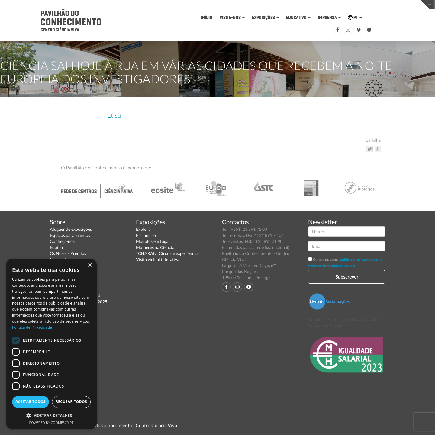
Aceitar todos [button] (30, 401)
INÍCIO (206, 17)
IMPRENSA (329, 17)
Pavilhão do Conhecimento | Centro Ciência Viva (126, 425)
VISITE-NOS (232, 17)
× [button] (90, 265)
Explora (143, 229)
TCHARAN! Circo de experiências (167, 253)
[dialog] (51, 344)
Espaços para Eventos (70, 235)
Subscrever (346, 276)
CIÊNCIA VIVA (306, 4)
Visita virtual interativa (157, 259)
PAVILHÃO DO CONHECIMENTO (212, 4)
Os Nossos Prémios (68, 253)
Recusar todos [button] (71, 401)
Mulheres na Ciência (155, 247)
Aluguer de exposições (71, 229)
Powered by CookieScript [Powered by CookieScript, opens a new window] (51, 422)
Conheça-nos (62, 241)
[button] (51, 415)
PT (355, 17)
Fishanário (146, 235)
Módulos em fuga (152, 241)
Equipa (56, 247)
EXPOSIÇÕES (265, 17)
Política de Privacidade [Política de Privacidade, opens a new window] (32, 327)
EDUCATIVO (298, 17)
